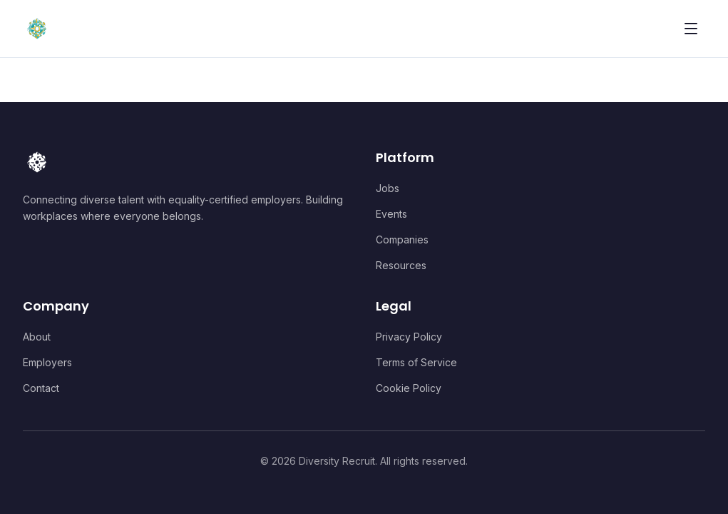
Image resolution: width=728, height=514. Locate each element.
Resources (401, 265)
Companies (402, 239)
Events (391, 214)
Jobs (387, 188)
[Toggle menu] (691, 28)
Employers (47, 362)
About (37, 337)
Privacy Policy (409, 337)
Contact (41, 388)
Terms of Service (416, 362)
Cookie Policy (408, 388)
